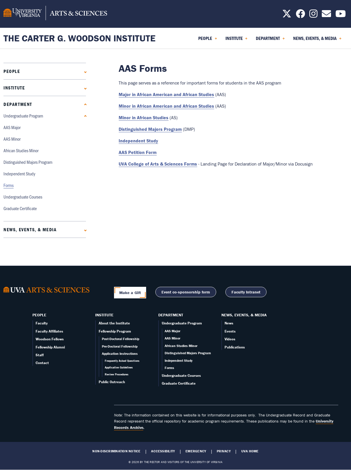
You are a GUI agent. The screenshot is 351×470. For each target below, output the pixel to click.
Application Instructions (120, 353)
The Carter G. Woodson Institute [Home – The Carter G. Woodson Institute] (79, 38)
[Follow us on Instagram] (313, 15)
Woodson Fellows (50, 339)
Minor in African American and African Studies (166, 106)
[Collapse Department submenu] (84, 104)
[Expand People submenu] (84, 71)
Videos (230, 339)
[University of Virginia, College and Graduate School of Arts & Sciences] (55, 14)
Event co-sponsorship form (185, 292)
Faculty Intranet (245, 292)
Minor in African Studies (143, 117)
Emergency (195, 451)
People (11, 71)
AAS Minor (12, 139)
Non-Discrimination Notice (116, 451)
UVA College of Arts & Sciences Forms (158, 164)
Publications (235, 347)
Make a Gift (130, 292)
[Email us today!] (326, 15)
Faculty (42, 323)
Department (17, 104)
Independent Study (19, 173)
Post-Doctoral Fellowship (120, 339)
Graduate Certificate (20, 208)
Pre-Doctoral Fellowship (119, 346)
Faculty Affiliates (49, 331)
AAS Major (12, 127)
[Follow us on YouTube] (340, 15)
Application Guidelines (119, 367)
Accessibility (163, 451)
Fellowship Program (115, 331)
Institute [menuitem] (236, 40)
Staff (40, 354)
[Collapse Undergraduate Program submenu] (84, 116)
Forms (8, 185)
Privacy (224, 451)
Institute (14, 88)
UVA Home (250, 451)
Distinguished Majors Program (27, 162)
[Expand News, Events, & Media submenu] (84, 230)
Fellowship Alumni (50, 347)
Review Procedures (116, 374)
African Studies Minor (20, 150)
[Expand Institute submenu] (84, 88)
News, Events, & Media (30, 229)
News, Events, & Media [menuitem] (317, 40)
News (229, 323)
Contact (42, 362)
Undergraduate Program (23, 116)
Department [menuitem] (270, 40)
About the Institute (114, 323)
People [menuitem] (207, 40)
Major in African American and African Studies (166, 94)
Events (230, 331)
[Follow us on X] (286, 15)
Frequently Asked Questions (122, 361)
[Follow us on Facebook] (300, 15)
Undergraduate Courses (22, 197)
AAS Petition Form (138, 152)
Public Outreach (112, 381)
